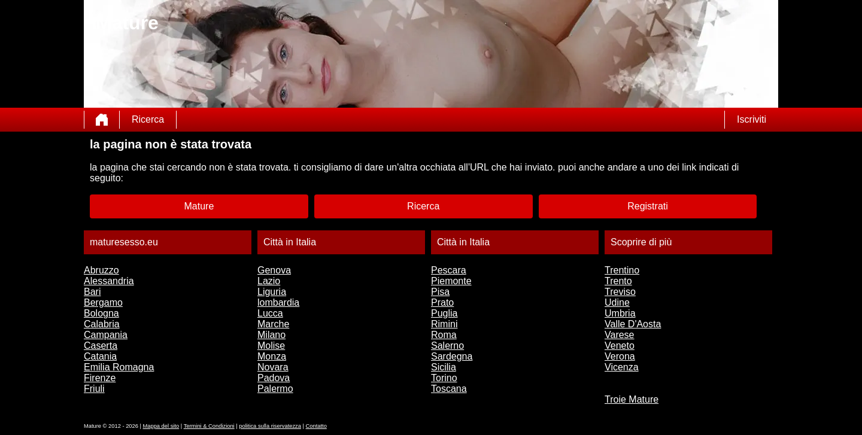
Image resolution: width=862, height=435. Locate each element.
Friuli (94, 389)
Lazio (268, 281)
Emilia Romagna (119, 367)
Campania (106, 335)
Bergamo (103, 302)
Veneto (620, 345)
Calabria (102, 324)
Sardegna (451, 356)
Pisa (440, 292)
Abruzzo (101, 270)
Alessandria (109, 281)
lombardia (278, 302)
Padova (273, 378)
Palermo (275, 389)
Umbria (620, 313)
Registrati (647, 206)
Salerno (447, 345)
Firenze (100, 378)
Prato (442, 302)
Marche (273, 324)
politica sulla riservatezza (270, 426)
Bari (92, 292)
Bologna (101, 313)
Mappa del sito (161, 426)
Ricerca (148, 119)
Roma (444, 335)
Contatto (316, 426)
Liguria (271, 292)
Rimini (444, 324)
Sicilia (443, 367)
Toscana (449, 389)
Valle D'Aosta (633, 324)
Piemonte (451, 281)
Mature (199, 206)
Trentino (622, 270)
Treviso (620, 292)
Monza (271, 356)
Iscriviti (751, 119)
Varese (620, 335)
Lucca (270, 313)
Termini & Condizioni (209, 426)
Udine (617, 302)
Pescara (448, 270)
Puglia (444, 313)
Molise (271, 345)
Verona (620, 356)
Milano (271, 335)
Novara (273, 367)
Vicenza (622, 367)
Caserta (100, 345)
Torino (444, 378)
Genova (274, 270)
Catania (100, 356)
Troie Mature (631, 399)
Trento (618, 281)
